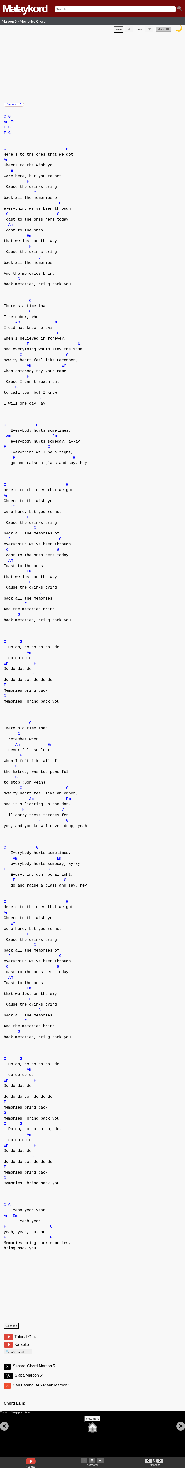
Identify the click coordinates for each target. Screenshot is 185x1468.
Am (6, 124)
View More (92, 1426)
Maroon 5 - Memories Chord (24, 21)
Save (118, 30)
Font (139, 30)
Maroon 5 (13, 106)
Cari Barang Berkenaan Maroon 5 (41, 1390)
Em (13, 124)
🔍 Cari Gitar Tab (18, 1355)
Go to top (11, 1328)
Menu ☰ (163, 30)
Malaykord (24, 8)
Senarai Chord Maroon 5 (34, 1371)
